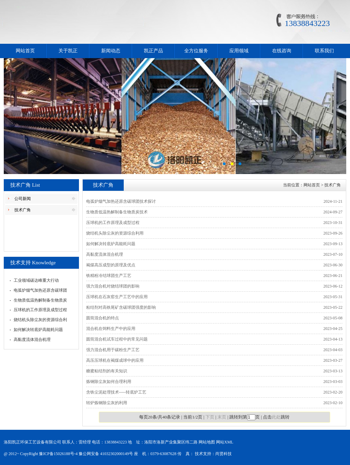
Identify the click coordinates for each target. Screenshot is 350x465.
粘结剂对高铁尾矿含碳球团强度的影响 (121, 307)
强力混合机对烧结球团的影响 (112, 286)
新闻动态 (110, 50)
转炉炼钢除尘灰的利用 (106, 402)
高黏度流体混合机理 (32, 339)
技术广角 (22, 210)
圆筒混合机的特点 (102, 318)
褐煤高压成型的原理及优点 (110, 265)
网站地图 (207, 442)
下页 (209, 417)
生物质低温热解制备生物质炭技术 (117, 212)
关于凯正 (68, 50)
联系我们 (324, 50)
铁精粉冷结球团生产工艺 (108, 275)
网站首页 (25, 50)
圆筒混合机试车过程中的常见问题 (117, 339)
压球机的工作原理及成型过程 (40, 309)
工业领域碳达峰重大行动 (36, 280)
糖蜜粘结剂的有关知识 (106, 371)
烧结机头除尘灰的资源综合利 (40, 319)
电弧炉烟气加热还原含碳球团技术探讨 (121, 201)
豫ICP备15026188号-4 (58, 453)
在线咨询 (281, 50)
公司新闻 (22, 198)
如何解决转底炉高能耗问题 (38, 329)
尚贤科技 (223, 453)
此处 (276, 417)
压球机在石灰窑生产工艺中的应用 (117, 296)
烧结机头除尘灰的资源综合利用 (115, 233)
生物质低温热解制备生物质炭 (40, 300)
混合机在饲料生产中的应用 (110, 328)
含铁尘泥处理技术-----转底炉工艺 (116, 392)
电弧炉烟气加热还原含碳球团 (40, 290)
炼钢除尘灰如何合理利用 (108, 381)
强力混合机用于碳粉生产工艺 (112, 349)
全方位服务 (196, 50)
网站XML (224, 442)
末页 (221, 417)
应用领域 (238, 50)
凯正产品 (153, 50)
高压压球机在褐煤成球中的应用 (115, 360)
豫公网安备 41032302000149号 (106, 453)
